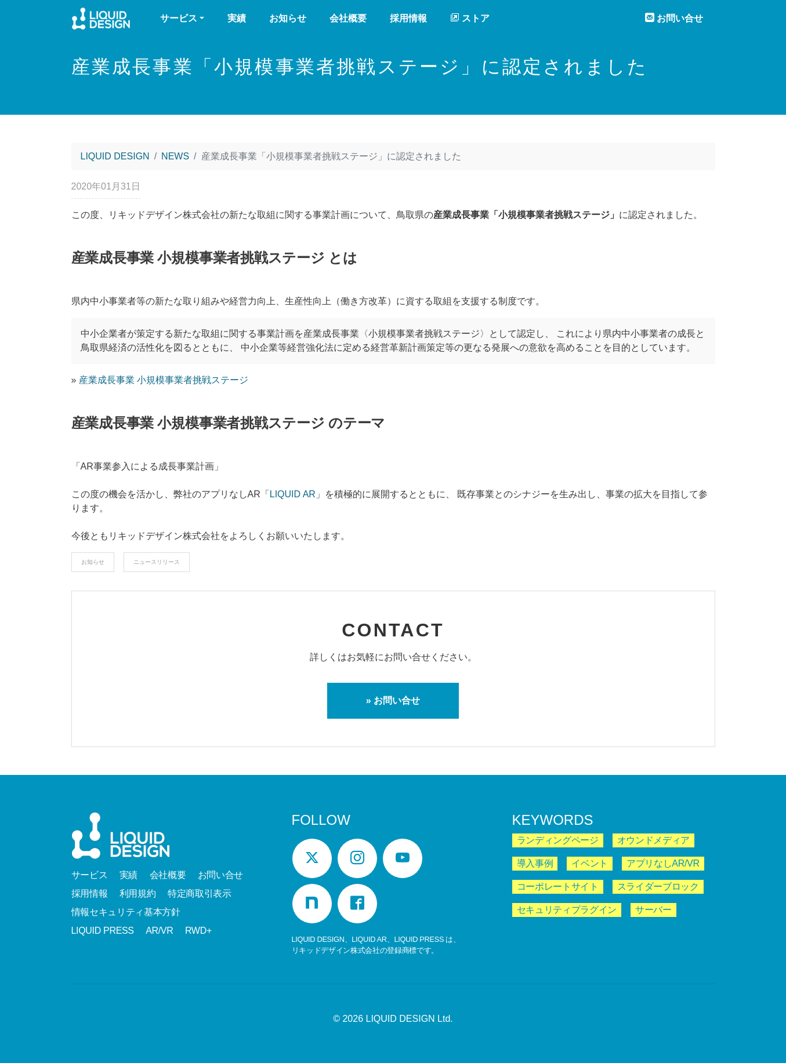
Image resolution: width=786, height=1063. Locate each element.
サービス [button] (178, 18)
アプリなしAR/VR (663, 863)
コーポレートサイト (558, 886)
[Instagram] (357, 858)
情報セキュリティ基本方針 (125, 912)
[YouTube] (402, 858)
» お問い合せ (393, 700)
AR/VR (159, 930)
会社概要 (348, 18)
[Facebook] (357, 903)
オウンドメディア (653, 840)
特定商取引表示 (199, 893)
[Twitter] (312, 858)
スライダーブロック (658, 886)
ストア (470, 18)
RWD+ (198, 930)
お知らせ (287, 18)
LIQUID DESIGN (101, 20)
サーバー (653, 910)
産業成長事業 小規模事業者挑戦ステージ (163, 380)
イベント (589, 863)
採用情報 (408, 18)
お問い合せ (674, 18)
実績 (236, 18)
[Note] (312, 903)
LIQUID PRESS (102, 930)
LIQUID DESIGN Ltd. (409, 1019)
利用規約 (137, 893)
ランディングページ (558, 840)
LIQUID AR (293, 494)
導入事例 (535, 863)
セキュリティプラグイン (567, 910)
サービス (89, 875)
